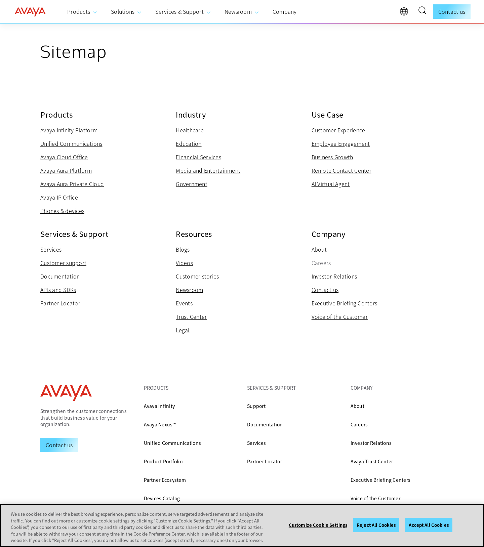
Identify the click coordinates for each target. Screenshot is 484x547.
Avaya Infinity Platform (68, 130)
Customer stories (197, 276)
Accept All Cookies (428, 525)
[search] (422, 11)
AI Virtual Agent (331, 184)
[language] (405, 13)
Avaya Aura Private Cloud (72, 184)
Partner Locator (60, 303)
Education (188, 143)
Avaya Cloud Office (64, 157)
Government (191, 184)
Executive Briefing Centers (344, 303)
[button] (422, 11)
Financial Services (198, 157)
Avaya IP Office (59, 197)
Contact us (452, 11)
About (319, 249)
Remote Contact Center (341, 170)
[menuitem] (82, 12)
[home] (30, 11)
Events (184, 303)
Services (51, 249)
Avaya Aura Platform (66, 170)
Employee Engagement (341, 143)
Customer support (63, 263)
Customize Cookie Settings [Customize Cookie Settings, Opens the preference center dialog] (318, 525)
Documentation (60, 276)
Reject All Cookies (376, 525)
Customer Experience (338, 130)
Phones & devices (62, 211)
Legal (182, 330)
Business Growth (332, 157)
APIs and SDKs (58, 290)
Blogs (183, 249)
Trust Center (191, 316)
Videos (184, 263)
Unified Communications (71, 143)
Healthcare (190, 130)
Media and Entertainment (208, 170)
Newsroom (189, 290)
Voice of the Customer (340, 316)
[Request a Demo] (59, 445)
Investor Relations (334, 276)
